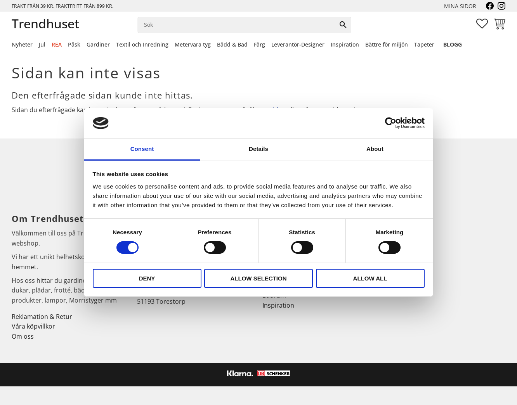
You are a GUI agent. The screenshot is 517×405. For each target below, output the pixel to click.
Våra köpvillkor (33, 326)
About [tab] (374, 148)
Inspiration (278, 305)
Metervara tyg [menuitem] (193, 44)
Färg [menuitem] (259, 44)
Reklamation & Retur (42, 316)
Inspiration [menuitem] (345, 44)
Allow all (370, 278)
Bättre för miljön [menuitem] (386, 44)
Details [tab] (258, 148)
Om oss (23, 336)
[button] (482, 23)
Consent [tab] (142, 148)
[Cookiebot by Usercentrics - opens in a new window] (391, 123)
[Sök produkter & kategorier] (236, 25)
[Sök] (343, 25)
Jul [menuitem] (42, 44)
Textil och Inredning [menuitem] (142, 44)
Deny (147, 278)
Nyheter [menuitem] (22, 44)
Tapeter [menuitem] (424, 44)
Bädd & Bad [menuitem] (232, 44)
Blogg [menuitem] (452, 44)
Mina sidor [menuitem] (460, 6)
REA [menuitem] (57, 44)
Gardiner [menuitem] (98, 44)
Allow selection (259, 278)
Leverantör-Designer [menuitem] (297, 44)
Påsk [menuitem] (74, 44)
